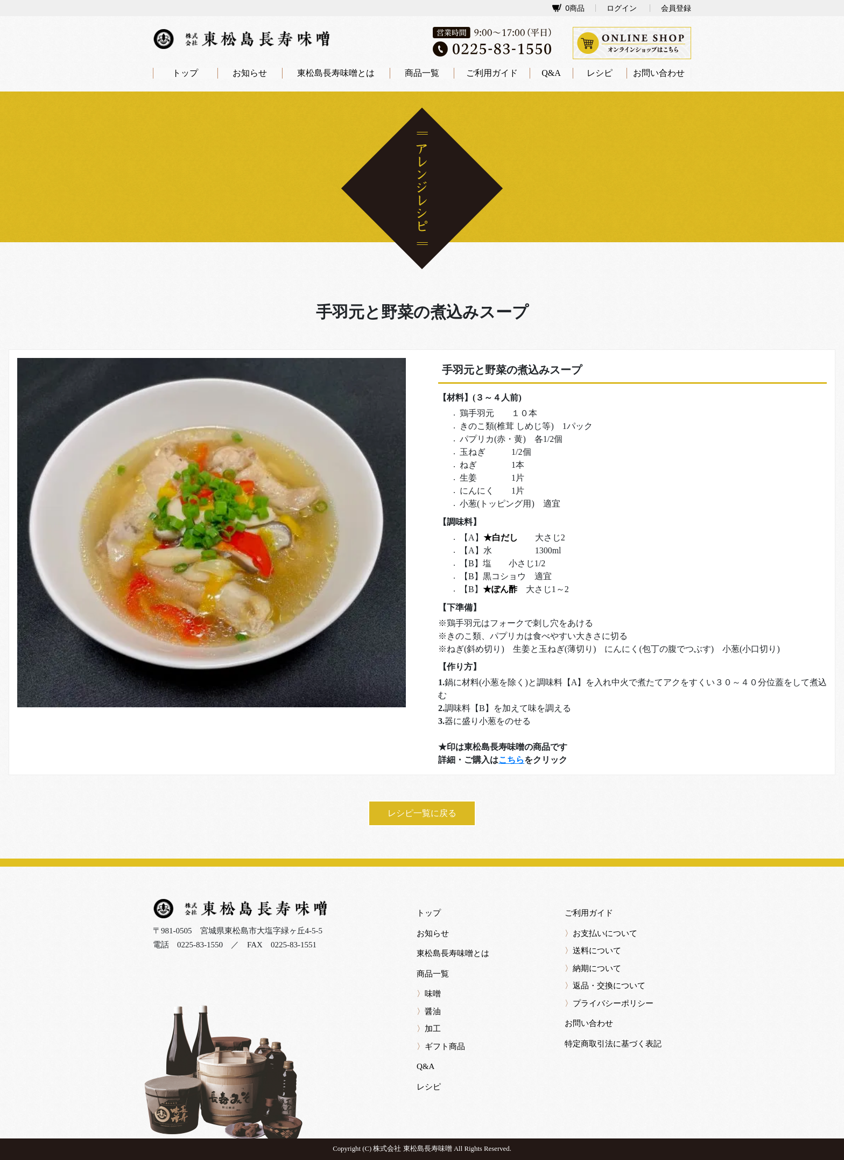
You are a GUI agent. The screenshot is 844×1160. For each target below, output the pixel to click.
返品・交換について (605, 985)
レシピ (600, 73)
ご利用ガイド (492, 73)
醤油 (429, 1011)
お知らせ (250, 73)
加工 (429, 1028)
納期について (593, 968)
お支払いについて (601, 933)
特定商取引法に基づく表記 (613, 1043)
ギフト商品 (441, 1046)
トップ (185, 73)
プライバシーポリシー (609, 1003)
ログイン (622, 8)
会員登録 (676, 8)
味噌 (429, 993)
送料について (593, 950)
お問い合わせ (659, 73)
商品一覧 (422, 73)
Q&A (551, 73)
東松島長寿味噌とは (336, 73)
